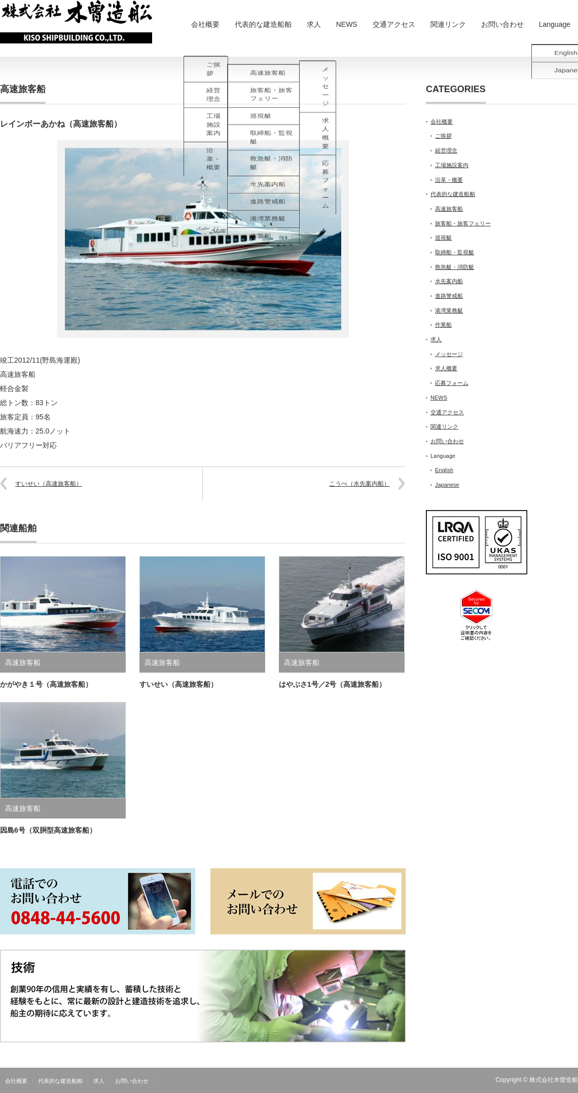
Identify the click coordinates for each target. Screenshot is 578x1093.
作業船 (443, 325)
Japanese (447, 485)
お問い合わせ (502, 24)
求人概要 (446, 368)
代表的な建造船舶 (263, 24)
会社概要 (205, 24)
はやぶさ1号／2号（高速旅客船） (332, 684)
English (444, 470)
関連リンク (448, 24)
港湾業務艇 (449, 310)
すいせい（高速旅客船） (48, 483)
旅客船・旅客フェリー (463, 223)
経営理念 (446, 150)
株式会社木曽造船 (553, 1079)
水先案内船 (449, 281)
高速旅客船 (23, 89)
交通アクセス (394, 24)
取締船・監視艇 (454, 252)
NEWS (346, 24)
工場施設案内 (451, 165)
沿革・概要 (449, 180)
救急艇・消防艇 (454, 267)
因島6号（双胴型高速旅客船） (48, 830)
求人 (314, 24)
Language (554, 24)
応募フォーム (451, 383)
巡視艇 (443, 238)
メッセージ (449, 354)
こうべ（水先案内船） (359, 483)
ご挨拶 (443, 136)
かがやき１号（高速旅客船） (46, 684)
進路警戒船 (449, 296)
